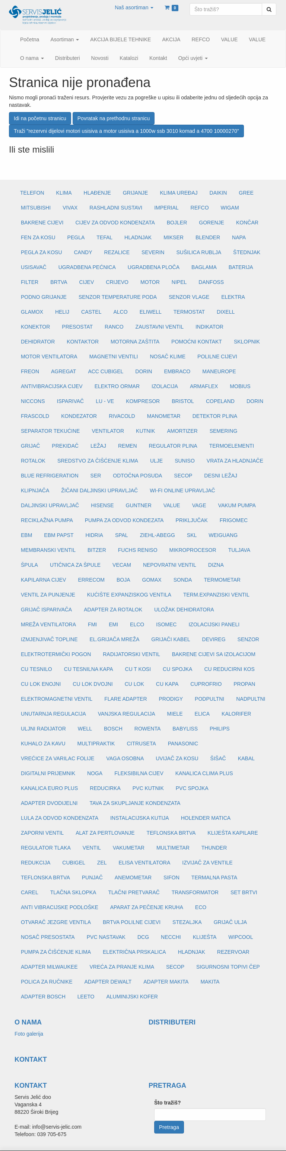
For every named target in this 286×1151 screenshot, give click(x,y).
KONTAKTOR (83, 342)
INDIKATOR (209, 327)
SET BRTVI (244, 892)
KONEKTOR (35, 327)
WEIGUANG (223, 535)
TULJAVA (239, 550)
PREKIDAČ (65, 446)
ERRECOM (91, 580)
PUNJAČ (92, 877)
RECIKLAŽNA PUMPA (47, 520)
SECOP (183, 476)
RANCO (114, 327)
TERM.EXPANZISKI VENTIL (216, 595)
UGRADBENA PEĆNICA (87, 267)
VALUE (171, 505)
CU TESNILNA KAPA (88, 669)
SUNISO (185, 461)
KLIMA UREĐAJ (178, 193)
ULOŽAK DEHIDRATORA (184, 610)
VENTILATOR (108, 431)
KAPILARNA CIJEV (43, 580)
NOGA (94, 773)
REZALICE (117, 252)
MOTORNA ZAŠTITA (135, 342)
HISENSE (102, 505)
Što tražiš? (167, 1103)
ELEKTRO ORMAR (117, 386)
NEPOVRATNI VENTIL (169, 565)
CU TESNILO (36, 669)
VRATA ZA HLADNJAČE (235, 461)
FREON (30, 371)
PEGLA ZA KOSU (41, 252)
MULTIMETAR (173, 848)
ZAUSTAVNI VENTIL (160, 327)
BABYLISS (185, 729)
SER (95, 476)
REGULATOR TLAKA (46, 848)
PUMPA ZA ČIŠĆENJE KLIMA (56, 952)
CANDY (83, 252)
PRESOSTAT (77, 327)
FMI (92, 624)
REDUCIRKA (105, 788)
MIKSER (173, 237)
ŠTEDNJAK (246, 252)
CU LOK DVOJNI (92, 684)
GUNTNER (139, 505)
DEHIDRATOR (38, 342)
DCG (143, 937)
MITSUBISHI (36, 208)
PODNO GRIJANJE (44, 297)
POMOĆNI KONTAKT (196, 342)
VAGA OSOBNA (125, 758)
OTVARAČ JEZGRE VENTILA (56, 922)
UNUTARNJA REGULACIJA (53, 714)
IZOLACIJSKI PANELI (213, 624)
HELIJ (62, 312)
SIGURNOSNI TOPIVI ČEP (228, 967)
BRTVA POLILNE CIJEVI (132, 922)
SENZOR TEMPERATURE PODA (118, 297)
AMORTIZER (182, 431)
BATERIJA (241, 267)
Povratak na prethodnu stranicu (113, 118)
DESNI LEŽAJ (220, 476)
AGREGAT (63, 371)
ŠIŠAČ (218, 758)
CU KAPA (167, 684)
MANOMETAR (164, 416)
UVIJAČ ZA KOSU (177, 758)
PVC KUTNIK (148, 788)
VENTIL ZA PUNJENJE (48, 595)
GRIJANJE (135, 193)
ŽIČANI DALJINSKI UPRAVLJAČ (99, 490)
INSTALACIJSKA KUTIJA (139, 818)
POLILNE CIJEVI (217, 356)
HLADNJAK (138, 237)
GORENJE (211, 223)
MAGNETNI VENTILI (113, 356)
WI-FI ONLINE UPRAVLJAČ (182, 490)
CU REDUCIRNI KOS (229, 669)
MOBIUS (240, 386)
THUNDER (214, 848)
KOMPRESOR (143, 401)
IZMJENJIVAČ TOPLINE (49, 639)
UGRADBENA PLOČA (153, 267)
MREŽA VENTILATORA (48, 624)
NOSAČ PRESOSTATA (48, 937)
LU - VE (105, 401)
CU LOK (134, 684)
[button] (134, 7)
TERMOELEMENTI (231, 446)
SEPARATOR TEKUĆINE (50, 431)
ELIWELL (151, 312)
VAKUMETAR (128, 848)
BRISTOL (183, 401)
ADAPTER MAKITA (165, 982)
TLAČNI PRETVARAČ (133, 892)
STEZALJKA (187, 922)
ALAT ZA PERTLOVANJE (105, 833)
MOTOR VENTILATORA (49, 356)
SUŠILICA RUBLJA (198, 252)
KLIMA (64, 193)
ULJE (156, 461)
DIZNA (216, 565)
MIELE (175, 714)
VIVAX (70, 208)
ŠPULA (29, 565)
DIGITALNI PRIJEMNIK (48, 773)
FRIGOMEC (234, 520)
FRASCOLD (35, 416)
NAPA (239, 237)
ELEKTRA (233, 297)
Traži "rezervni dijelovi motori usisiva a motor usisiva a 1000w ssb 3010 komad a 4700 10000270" (126, 131)
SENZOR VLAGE (189, 297)
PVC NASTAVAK (106, 937)
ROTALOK (33, 461)
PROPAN (244, 684)
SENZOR (248, 639)
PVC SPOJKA (192, 788)
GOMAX (152, 580)
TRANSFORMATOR (195, 892)
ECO (200, 907)
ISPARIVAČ (70, 401)
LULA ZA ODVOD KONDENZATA (59, 818)
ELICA (202, 714)
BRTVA (58, 282)
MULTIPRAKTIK (96, 743)
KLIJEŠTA (205, 937)
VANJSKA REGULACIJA (126, 714)
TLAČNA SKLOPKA (73, 892)
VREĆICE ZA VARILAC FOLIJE (57, 758)
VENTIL (92, 848)
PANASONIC (183, 743)
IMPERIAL (166, 208)
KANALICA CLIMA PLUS (204, 773)
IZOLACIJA (165, 386)
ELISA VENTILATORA (145, 863)
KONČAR (247, 223)
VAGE (199, 505)
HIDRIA (94, 535)
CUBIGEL (73, 863)
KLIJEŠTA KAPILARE (232, 833)
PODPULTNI (209, 699)
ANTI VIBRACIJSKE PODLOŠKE (59, 907)
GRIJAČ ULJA (230, 922)
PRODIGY (171, 699)
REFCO (200, 208)
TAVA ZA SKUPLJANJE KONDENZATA (134, 803)
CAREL (29, 892)
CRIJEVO (117, 282)
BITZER (97, 550)
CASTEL (91, 312)
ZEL (102, 863)
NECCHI (171, 937)
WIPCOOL (240, 937)
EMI (113, 624)
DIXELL (226, 312)
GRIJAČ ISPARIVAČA (46, 610)
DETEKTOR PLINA (215, 416)
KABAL (246, 758)
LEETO (86, 997)
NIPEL (179, 282)
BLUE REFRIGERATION (50, 476)
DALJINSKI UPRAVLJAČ (50, 505)
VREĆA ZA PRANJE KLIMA (121, 967)
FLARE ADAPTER (125, 699)
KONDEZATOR (79, 416)
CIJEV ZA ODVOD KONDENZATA (115, 223)
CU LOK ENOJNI (41, 684)
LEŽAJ (98, 446)
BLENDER (208, 237)
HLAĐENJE (97, 193)
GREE (246, 193)
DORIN (143, 371)
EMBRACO (177, 371)
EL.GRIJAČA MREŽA (114, 639)
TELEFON (32, 193)
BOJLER (177, 223)
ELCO (137, 624)
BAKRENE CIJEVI (42, 223)
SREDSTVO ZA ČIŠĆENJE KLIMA (97, 461)
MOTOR (150, 282)
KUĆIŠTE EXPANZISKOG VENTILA (129, 595)
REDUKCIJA (35, 863)
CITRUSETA (141, 743)
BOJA (123, 580)
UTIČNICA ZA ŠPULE (75, 565)
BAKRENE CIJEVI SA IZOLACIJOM (213, 654)
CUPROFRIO (206, 684)
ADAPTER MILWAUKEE (49, 967)
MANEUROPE (219, 371)
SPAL (121, 535)
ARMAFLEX (204, 386)
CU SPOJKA (177, 669)
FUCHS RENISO (138, 550)
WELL (85, 729)
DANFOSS (211, 282)
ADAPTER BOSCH (43, 997)
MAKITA (209, 982)
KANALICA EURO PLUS (49, 788)
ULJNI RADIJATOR (43, 729)
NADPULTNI (250, 699)
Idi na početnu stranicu (40, 118)
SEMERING (224, 431)
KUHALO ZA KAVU (43, 743)
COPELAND (220, 401)
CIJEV (86, 282)
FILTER (29, 282)
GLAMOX (32, 312)
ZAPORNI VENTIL (42, 833)
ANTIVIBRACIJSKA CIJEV (52, 386)
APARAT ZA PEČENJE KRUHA (146, 907)
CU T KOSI (138, 669)
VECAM (121, 565)
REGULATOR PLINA (173, 446)
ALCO (121, 312)
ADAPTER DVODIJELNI (49, 803)
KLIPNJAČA (35, 490)
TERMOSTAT (189, 312)
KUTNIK (145, 431)
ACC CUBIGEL (105, 371)
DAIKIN (218, 193)
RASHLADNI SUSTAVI (115, 208)
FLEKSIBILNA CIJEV (138, 773)
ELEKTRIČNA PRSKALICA (134, 952)
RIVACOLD (122, 416)
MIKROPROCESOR (192, 550)
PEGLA (76, 237)
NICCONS (33, 401)
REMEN (127, 446)
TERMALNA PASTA (214, 877)
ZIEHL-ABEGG (157, 535)
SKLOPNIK (247, 342)
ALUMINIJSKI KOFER (132, 997)
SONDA (183, 580)
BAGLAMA (204, 267)
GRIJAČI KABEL (170, 639)
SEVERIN (153, 252)
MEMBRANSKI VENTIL (48, 550)
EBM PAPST (58, 535)
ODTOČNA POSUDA (137, 476)
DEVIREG (214, 639)
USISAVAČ (34, 267)
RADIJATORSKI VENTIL (131, 654)
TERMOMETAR (222, 580)
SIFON (171, 877)
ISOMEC (166, 624)
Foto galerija (29, 1034)
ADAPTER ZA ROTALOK (113, 610)
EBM (26, 535)
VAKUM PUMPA (237, 505)
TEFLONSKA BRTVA (171, 833)
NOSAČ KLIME (167, 356)
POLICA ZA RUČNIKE (46, 982)
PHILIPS (220, 729)
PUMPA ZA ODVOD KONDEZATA (124, 520)
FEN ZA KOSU (38, 237)
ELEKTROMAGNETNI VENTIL (56, 699)
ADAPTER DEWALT (107, 982)
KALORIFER (236, 714)
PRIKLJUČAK (191, 520)
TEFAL (104, 237)
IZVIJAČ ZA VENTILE (207, 863)
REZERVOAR (233, 952)
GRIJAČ (30, 446)
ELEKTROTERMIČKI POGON (56, 654)
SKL (192, 535)
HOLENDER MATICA (206, 818)
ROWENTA (147, 729)
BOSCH (113, 729)
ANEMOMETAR (133, 877)
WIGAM (230, 208)
